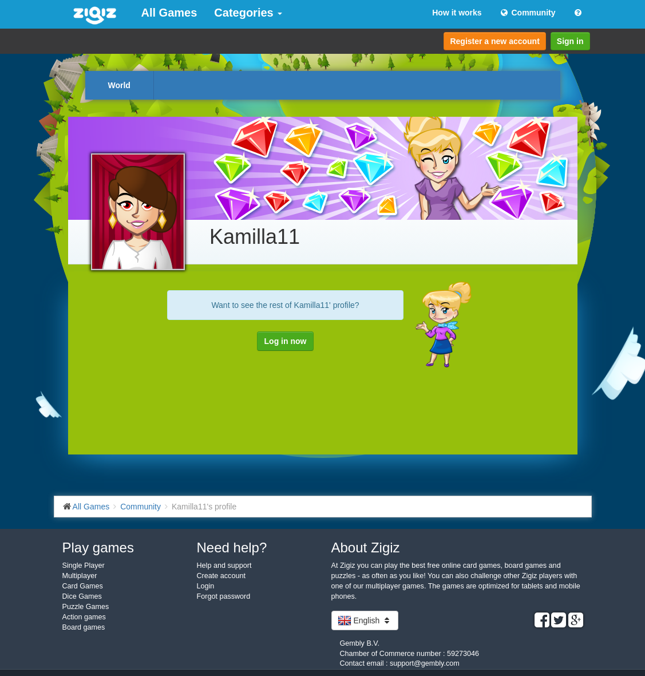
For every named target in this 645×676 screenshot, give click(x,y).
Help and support (224, 566)
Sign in (570, 41)
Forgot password (224, 596)
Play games (98, 547)
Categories (248, 12)
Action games (84, 617)
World (119, 85)
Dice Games (82, 596)
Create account (221, 576)
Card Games (82, 586)
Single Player (83, 566)
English (365, 620)
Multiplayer (79, 576)
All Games (169, 12)
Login (206, 586)
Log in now (285, 341)
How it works (456, 12)
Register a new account (494, 41)
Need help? (232, 547)
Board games (83, 627)
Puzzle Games (85, 607)
